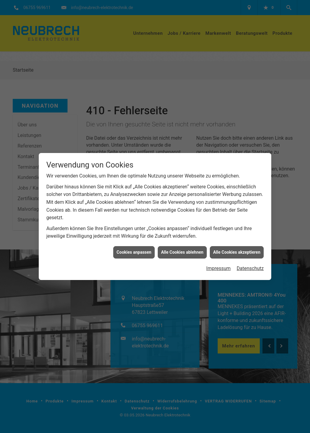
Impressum (218, 262)
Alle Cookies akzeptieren (236, 246)
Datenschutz (250, 262)
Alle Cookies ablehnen (182, 246)
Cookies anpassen (134, 246)
